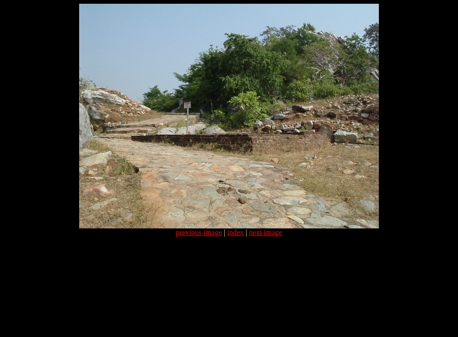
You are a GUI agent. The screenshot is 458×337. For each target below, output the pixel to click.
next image (265, 232)
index (235, 232)
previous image (199, 232)
